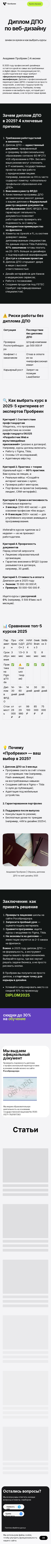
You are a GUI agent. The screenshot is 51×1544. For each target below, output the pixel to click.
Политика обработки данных (15, 1528)
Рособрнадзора (11, 1071)
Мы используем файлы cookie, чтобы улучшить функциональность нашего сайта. (20, 1538)
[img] (45, 4)
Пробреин (11, 4)
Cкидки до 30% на (17, 1017)
